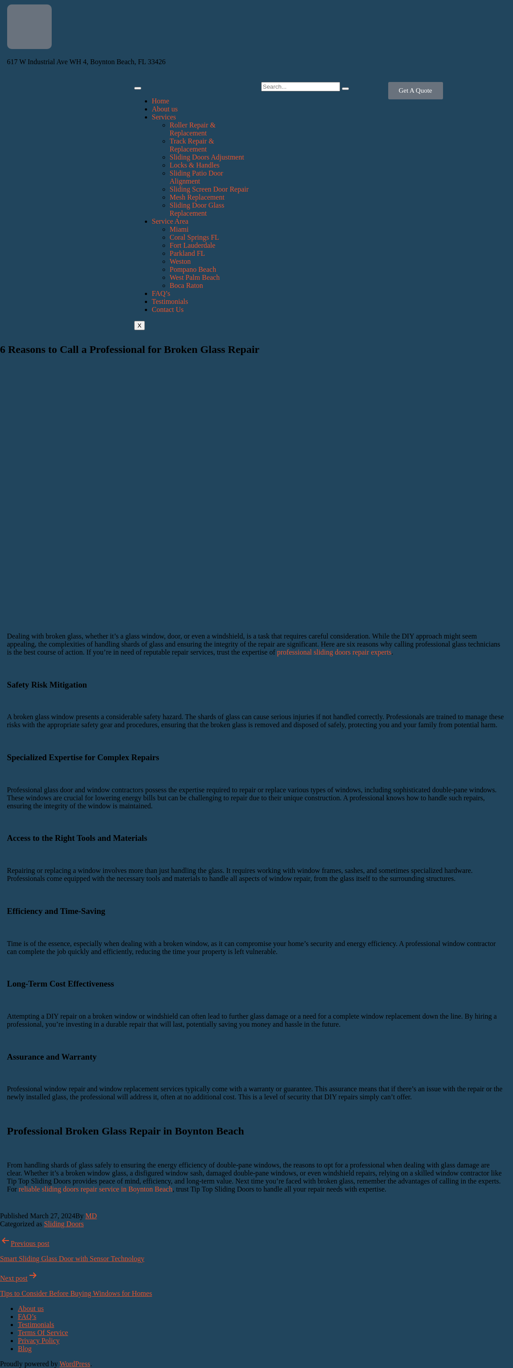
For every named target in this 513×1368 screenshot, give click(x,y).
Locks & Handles (195, 165)
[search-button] (345, 88)
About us (165, 109)
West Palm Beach (195, 277)
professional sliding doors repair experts (334, 652)
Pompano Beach (193, 269)
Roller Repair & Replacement (193, 129)
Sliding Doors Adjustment (207, 157)
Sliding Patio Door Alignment (196, 177)
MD (91, 1216)
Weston (180, 261)
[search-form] (300, 86)
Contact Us (168, 309)
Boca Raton (186, 285)
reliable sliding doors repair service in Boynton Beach (95, 1189)
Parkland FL (187, 253)
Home (160, 101)
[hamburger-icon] (137, 88)
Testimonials (170, 301)
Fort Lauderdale (193, 245)
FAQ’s (161, 293)
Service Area (170, 221)
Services (164, 117)
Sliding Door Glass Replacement (197, 209)
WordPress (74, 1364)
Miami (179, 229)
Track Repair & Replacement (192, 145)
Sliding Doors (64, 1224)
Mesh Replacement (197, 197)
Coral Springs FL (194, 237)
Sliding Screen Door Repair (209, 189)
